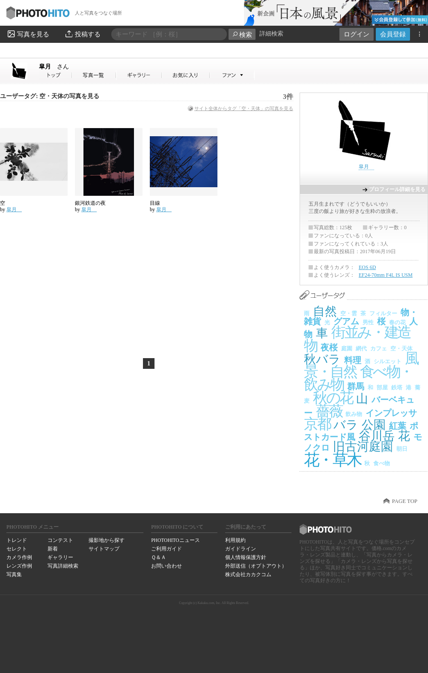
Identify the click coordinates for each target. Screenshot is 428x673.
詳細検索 (271, 33)
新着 (53, 548)
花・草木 (332, 460)
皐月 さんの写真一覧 (94, 75)
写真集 (14, 574)
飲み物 (353, 414)
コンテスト (60, 540)
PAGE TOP (404, 501)
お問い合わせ (166, 565)
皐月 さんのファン (232, 75)
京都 (317, 424)
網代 (361, 348)
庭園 (346, 348)
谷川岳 (377, 436)
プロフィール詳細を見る (397, 189)
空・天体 (401, 348)
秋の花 (333, 398)
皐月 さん (55, 75)
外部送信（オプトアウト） (256, 565)
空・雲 (348, 313)
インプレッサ (391, 413)
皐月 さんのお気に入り (186, 75)
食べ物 (381, 463)
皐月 (54, 66)
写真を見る (27, 34)
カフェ (378, 348)
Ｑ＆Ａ (158, 557)
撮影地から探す (107, 540)
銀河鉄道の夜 (90, 203)
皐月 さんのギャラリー (139, 75)
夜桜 (329, 347)
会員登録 (393, 34)
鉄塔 (396, 387)
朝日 (401, 449)
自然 (325, 311)
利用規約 (235, 540)
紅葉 (397, 426)
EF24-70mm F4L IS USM (386, 275)
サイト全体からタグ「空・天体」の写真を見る (243, 108)
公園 (374, 424)
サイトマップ (104, 548)
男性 (368, 322)
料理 (352, 360)
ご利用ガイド (166, 548)
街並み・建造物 (357, 338)
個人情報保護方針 (245, 557)
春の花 (397, 322)
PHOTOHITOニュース (175, 540)
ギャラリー (60, 557)
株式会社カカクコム (248, 574)
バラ (345, 424)
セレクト (16, 548)
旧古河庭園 (363, 446)
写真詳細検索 (63, 565)
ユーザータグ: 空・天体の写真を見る (49, 96)
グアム (346, 321)
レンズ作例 (19, 565)
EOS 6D (367, 267)
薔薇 (329, 411)
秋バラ (322, 359)
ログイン (356, 34)
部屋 (382, 387)
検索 (242, 34)
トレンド (16, 540)
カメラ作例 (19, 557)
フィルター (383, 313)
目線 (155, 203)
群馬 (355, 386)
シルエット (387, 361)
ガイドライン (240, 548)
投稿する (82, 34)
